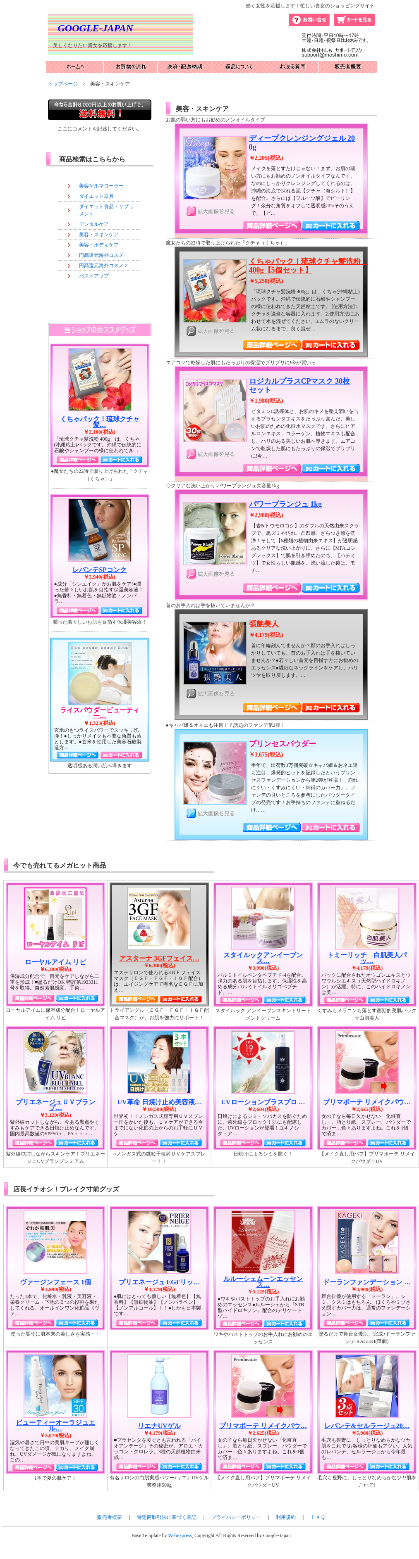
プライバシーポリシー (236, 1517)
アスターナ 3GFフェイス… (159, 958)
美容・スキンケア (99, 234)
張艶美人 (264, 624)
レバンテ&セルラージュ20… (366, 1425)
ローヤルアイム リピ (55, 962)
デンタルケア (94, 224)
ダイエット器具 (96, 196)
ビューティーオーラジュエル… (55, 1425)
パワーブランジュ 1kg (285, 504)
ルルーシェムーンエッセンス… (263, 1281)
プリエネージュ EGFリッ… (159, 1282)
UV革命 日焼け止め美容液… (159, 1102)
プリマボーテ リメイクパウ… (367, 1102)
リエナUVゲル (159, 1425)
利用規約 (286, 1517)
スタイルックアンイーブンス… (263, 958)
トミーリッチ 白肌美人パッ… (367, 958)
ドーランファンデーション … (367, 1282)
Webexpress (180, 1535)
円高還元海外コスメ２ (104, 265)
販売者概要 (109, 1517)
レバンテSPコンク (99, 569)
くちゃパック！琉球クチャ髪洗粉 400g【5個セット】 (308, 265)
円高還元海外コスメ (101, 255)
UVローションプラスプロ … (263, 1102)
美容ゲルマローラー (101, 186)
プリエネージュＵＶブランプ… (55, 1105)
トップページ (63, 84)
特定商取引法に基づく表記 (166, 1517)
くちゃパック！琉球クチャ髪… (99, 421)
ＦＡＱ (318, 1517)
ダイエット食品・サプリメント (106, 210)
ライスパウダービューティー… (99, 713)
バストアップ (94, 276)
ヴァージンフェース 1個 (55, 1282)
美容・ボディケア (99, 245)
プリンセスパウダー (282, 744)
